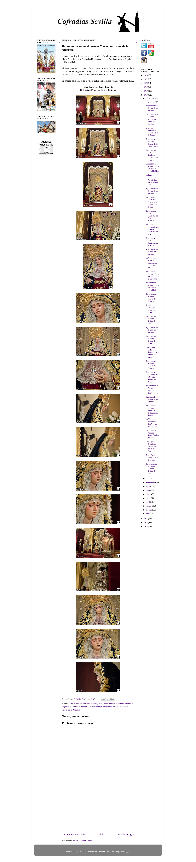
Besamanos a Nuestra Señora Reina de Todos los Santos (152, 410)
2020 (146, 83)
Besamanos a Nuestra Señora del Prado (151, 340)
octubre (149, 478)
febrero (149, 510)
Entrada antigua (125, 834)
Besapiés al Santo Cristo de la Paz (152, 457)
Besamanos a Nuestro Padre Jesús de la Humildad (152, 286)
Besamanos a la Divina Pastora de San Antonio (152, 389)
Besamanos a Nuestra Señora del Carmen (151, 320)
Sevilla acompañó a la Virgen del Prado (152, 308)
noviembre (150, 102)
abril (148, 502)
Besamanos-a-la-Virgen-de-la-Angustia (86, 703)
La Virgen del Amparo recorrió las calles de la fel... (151, 263)
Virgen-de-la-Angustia (71, 710)
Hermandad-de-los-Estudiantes (115, 706)
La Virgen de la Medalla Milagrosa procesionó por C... (152, 119)
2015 (146, 522)
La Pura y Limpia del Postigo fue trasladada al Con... (152, 180)
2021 (146, 79)
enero (148, 514)
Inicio (101, 834)
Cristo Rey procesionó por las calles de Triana (152, 131)
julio (148, 490)
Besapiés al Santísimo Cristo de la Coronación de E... (151, 202)
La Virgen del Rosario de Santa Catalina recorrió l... (152, 434)
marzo (149, 506)
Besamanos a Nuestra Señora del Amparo (151, 297)
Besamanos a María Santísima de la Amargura (152, 242)
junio (148, 494)
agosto (149, 486)
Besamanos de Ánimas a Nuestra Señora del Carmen (151, 469)
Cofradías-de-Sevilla (78, 706)
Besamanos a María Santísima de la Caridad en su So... (152, 155)
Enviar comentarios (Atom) (84, 840)
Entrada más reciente (73, 834)
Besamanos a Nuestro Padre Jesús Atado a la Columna (152, 275)
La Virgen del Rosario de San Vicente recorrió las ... (152, 423)
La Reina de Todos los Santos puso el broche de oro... (152, 352)
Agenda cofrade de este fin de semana (152, 108)
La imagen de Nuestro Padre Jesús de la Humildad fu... (152, 167)
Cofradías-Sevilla (95, 706)
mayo (148, 498)
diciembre (150, 98)
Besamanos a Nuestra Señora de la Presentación (152, 142)
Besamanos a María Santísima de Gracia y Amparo (152, 216)
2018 (146, 91)
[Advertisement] (98, 810)
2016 (146, 519)
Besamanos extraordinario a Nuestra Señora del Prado (152, 377)
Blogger (126, 851)
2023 (146, 75)
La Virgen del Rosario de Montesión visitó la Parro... (151, 446)
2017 (146, 95)
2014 (146, 526)
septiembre (150, 482)
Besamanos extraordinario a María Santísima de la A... (152, 229)
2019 (146, 87)
